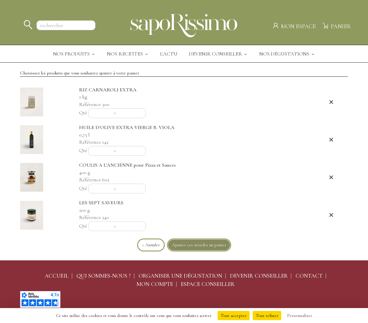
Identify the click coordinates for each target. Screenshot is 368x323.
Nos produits (74, 54)
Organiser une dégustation (180, 275)
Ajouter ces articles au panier (199, 245)
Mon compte (155, 284)
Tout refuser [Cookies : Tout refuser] (267, 315)
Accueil (57, 275)
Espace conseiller (208, 284)
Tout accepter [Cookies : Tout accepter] (234, 315)
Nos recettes (128, 54)
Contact (309, 275)
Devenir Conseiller (218, 54)
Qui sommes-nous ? (103, 275)
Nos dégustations (287, 54)
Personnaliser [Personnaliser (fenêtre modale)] (299, 315)
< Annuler (151, 245)
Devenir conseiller (259, 275)
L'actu (168, 54)
